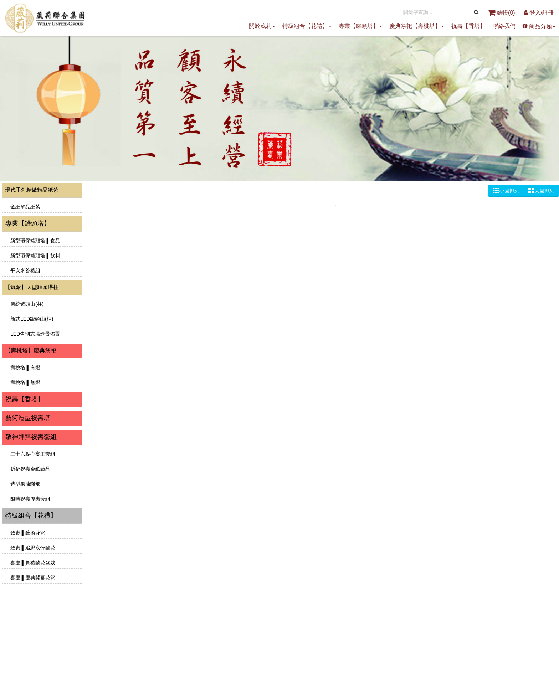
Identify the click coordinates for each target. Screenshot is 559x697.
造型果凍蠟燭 (24, 484)
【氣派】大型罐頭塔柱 (31, 287)
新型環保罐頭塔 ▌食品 (34, 240)
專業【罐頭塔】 (27, 223)
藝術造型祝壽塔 (27, 418)
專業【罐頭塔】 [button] (360, 26)
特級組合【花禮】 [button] (307, 26)
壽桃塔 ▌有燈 (24, 367)
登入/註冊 (539, 13)
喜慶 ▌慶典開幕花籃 (32, 577)
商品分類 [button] (539, 26)
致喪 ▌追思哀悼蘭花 (32, 548)
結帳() (502, 13)
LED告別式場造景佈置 (34, 334)
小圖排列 (506, 190)
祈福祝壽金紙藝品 (29, 469)
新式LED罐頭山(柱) (31, 319)
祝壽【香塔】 (24, 399)
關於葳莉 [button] (262, 26)
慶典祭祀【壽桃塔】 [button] (416, 26)
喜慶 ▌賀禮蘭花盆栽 (32, 563)
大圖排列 (541, 190)
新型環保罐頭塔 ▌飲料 (34, 255)
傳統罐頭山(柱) (26, 304)
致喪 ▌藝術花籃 (27, 533)
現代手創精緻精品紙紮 (31, 190)
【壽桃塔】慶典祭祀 (30, 350)
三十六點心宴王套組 (32, 454)
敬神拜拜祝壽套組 (30, 436)
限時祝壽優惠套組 (29, 499)
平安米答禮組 (24, 270)
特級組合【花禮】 (30, 515)
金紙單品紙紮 (24, 207)
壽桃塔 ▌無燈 (24, 382)
